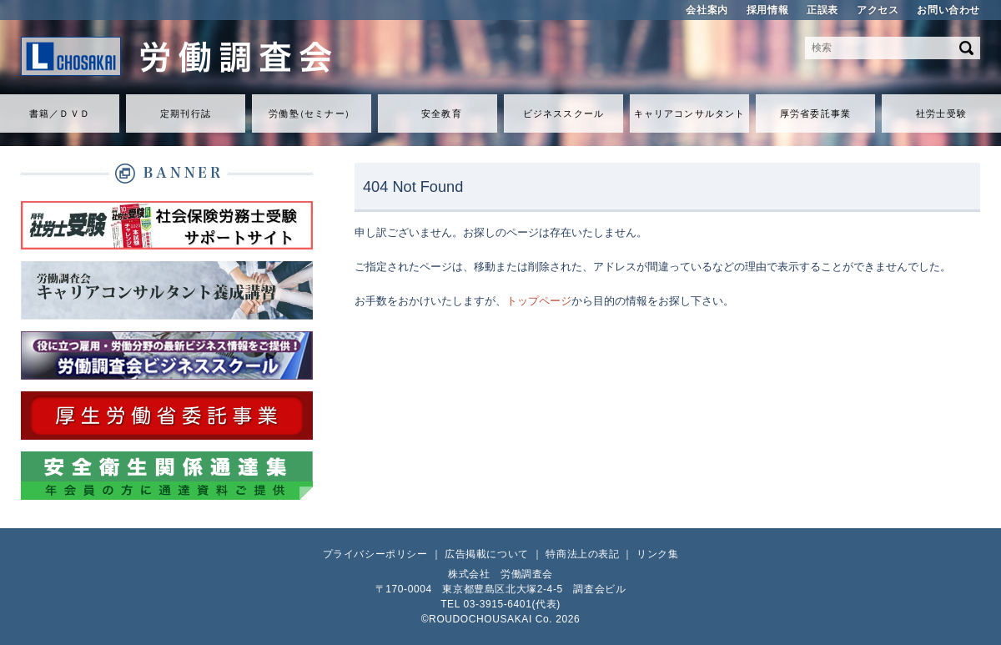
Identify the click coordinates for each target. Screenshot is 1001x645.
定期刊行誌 (185, 113)
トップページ (538, 301)
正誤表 (822, 10)
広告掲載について (487, 554)
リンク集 (657, 554)
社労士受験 (941, 113)
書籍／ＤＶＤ (59, 113)
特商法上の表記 (582, 554)
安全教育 (441, 113)
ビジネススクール (563, 113)
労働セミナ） (311, 113)
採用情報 (767, 10)
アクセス (877, 10)
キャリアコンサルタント (689, 113)
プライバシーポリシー (375, 554)
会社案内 (706, 10)
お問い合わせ (948, 10)
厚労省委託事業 (815, 113)
